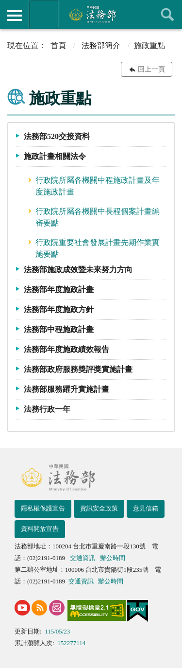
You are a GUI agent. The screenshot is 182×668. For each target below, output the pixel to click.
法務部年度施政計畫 (59, 289)
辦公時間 (112, 558)
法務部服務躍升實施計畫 (66, 389)
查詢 (167, 14)
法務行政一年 (47, 409)
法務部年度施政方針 (59, 309)
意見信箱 (145, 508)
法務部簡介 (101, 45)
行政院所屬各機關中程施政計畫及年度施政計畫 (97, 186)
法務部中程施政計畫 (59, 329)
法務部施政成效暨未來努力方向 (78, 269)
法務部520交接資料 (57, 136)
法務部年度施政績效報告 (66, 349)
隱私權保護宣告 (43, 508)
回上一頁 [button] (151, 69)
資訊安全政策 (99, 508)
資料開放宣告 (40, 528)
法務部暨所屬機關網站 (43, 14)
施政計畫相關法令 (55, 156)
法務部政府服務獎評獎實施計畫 (78, 369)
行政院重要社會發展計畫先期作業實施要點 (97, 248)
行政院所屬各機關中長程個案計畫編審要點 (97, 217)
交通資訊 (82, 558)
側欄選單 (14, 15)
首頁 (58, 45)
